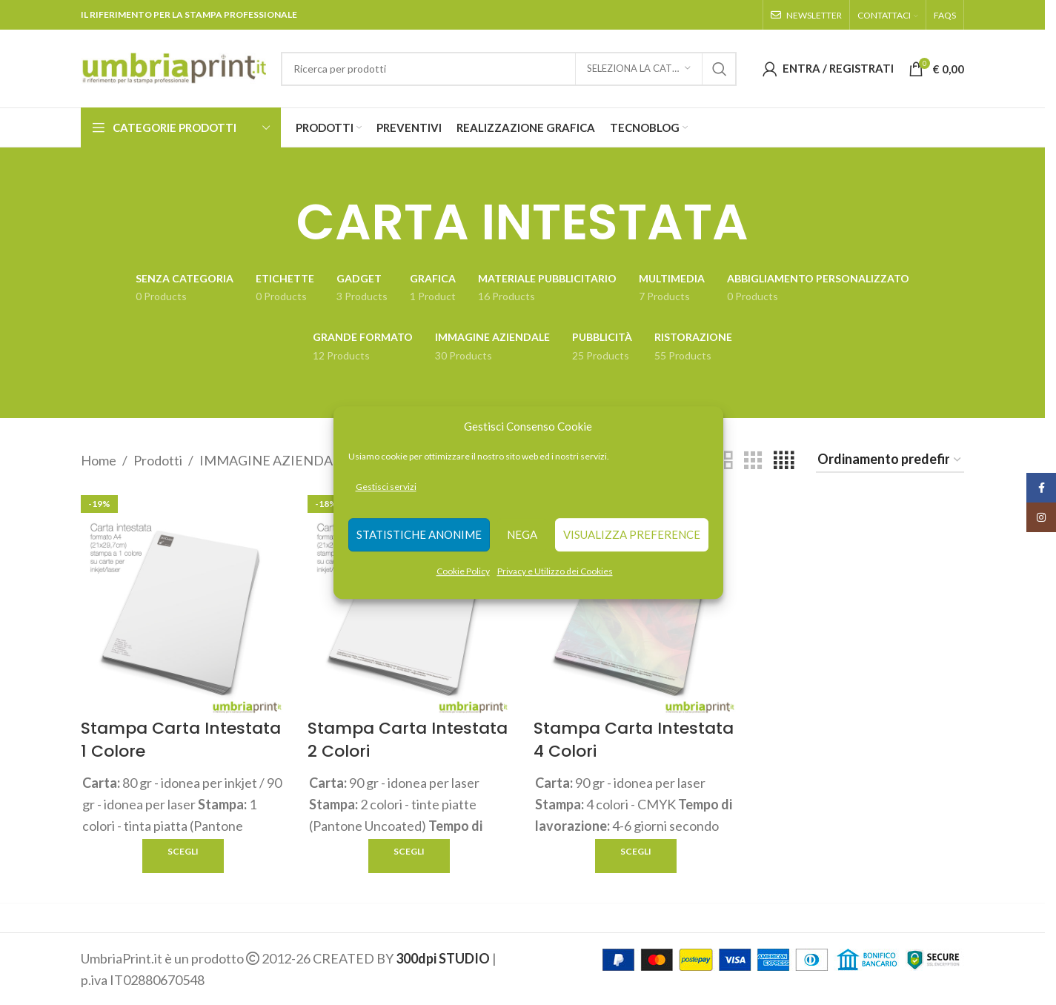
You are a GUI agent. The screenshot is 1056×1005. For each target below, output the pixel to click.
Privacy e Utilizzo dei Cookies (555, 571)
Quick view (272, 856)
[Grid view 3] (753, 460)
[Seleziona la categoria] (639, 68)
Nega (522, 535)
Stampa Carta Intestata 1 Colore (181, 740)
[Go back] (277, 222)
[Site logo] (173, 67)
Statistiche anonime (419, 535)
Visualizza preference (631, 535)
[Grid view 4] (784, 460)
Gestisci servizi (386, 486)
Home (98, 460)
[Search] (509, 69)
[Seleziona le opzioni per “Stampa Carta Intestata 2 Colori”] (409, 856)
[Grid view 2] (723, 460)
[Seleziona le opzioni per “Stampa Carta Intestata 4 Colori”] (636, 856)
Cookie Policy (463, 571)
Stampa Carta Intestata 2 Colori (408, 740)
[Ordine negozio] (890, 460)
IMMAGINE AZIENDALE (273, 460)
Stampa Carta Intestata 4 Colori (634, 740)
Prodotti (157, 460)
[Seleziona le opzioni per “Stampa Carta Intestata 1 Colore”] (183, 856)
